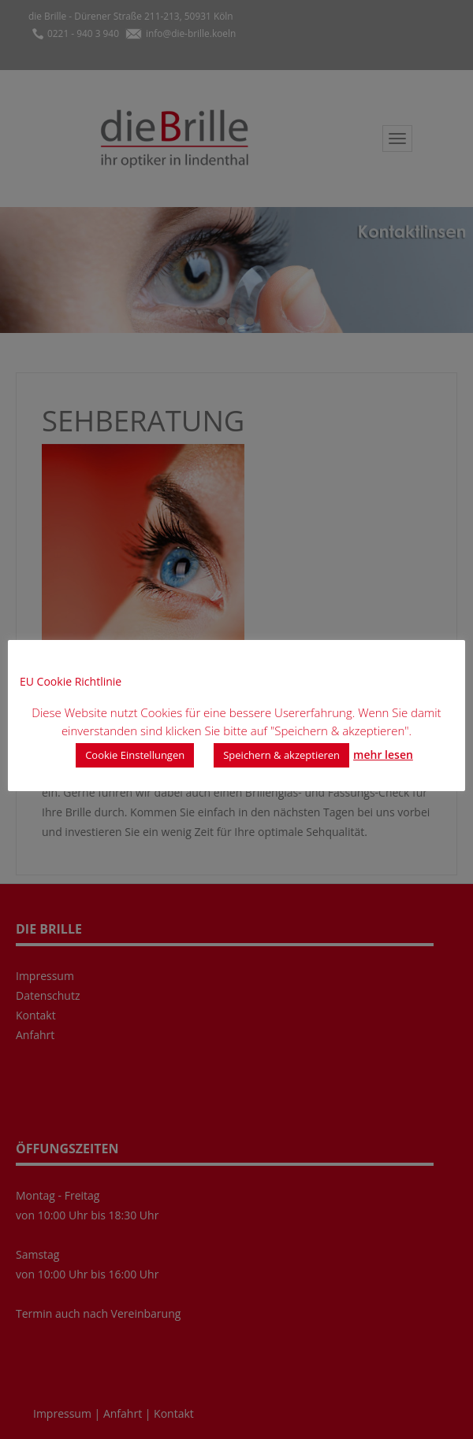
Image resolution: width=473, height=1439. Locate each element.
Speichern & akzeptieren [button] (281, 755)
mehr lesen (383, 754)
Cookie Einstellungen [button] (134, 755)
